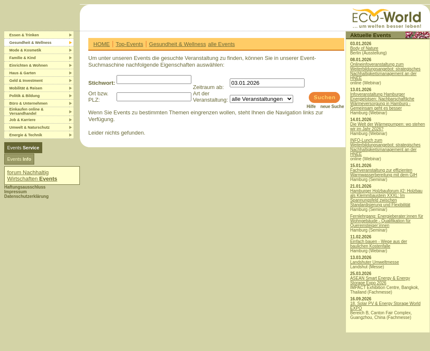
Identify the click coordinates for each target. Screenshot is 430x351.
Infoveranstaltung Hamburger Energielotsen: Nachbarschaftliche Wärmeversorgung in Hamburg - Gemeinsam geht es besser (382, 101)
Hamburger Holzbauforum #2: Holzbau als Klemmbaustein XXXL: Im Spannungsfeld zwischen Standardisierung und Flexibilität (386, 198)
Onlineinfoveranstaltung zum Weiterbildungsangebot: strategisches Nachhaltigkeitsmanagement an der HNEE (385, 71)
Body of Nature (364, 48)
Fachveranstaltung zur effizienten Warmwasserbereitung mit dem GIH (383, 172)
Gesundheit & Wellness (177, 44)
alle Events (221, 44)
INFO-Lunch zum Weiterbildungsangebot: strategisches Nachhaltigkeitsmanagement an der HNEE (385, 147)
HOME (101, 44)
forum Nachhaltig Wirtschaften (32, 175)
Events (23, 147)
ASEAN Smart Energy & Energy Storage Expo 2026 (380, 280)
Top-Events (129, 44)
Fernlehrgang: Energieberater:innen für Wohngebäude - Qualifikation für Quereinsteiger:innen (386, 221)
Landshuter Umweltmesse (374, 262)
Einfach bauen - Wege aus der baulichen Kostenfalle (378, 243)
